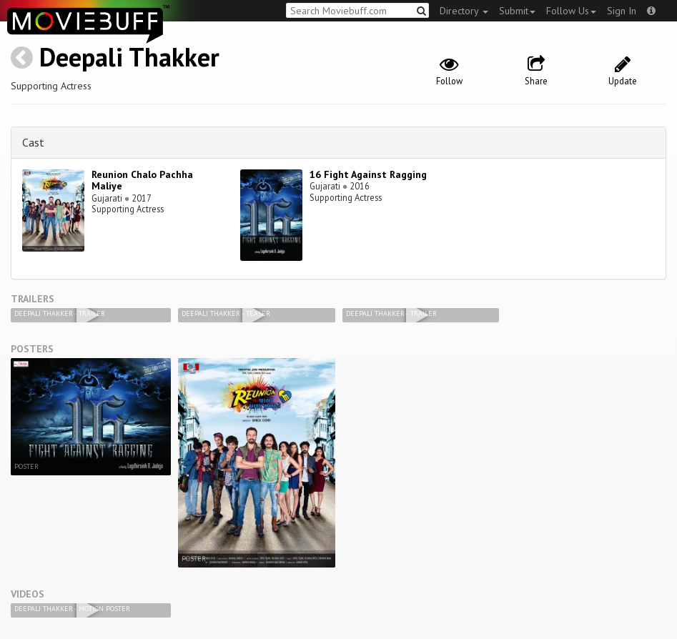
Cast (33, 142)
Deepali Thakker (129, 57)
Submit (517, 10)
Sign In (621, 10)
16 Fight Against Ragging (368, 174)
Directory (464, 10)
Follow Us (571, 10)
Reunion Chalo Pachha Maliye (142, 180)
